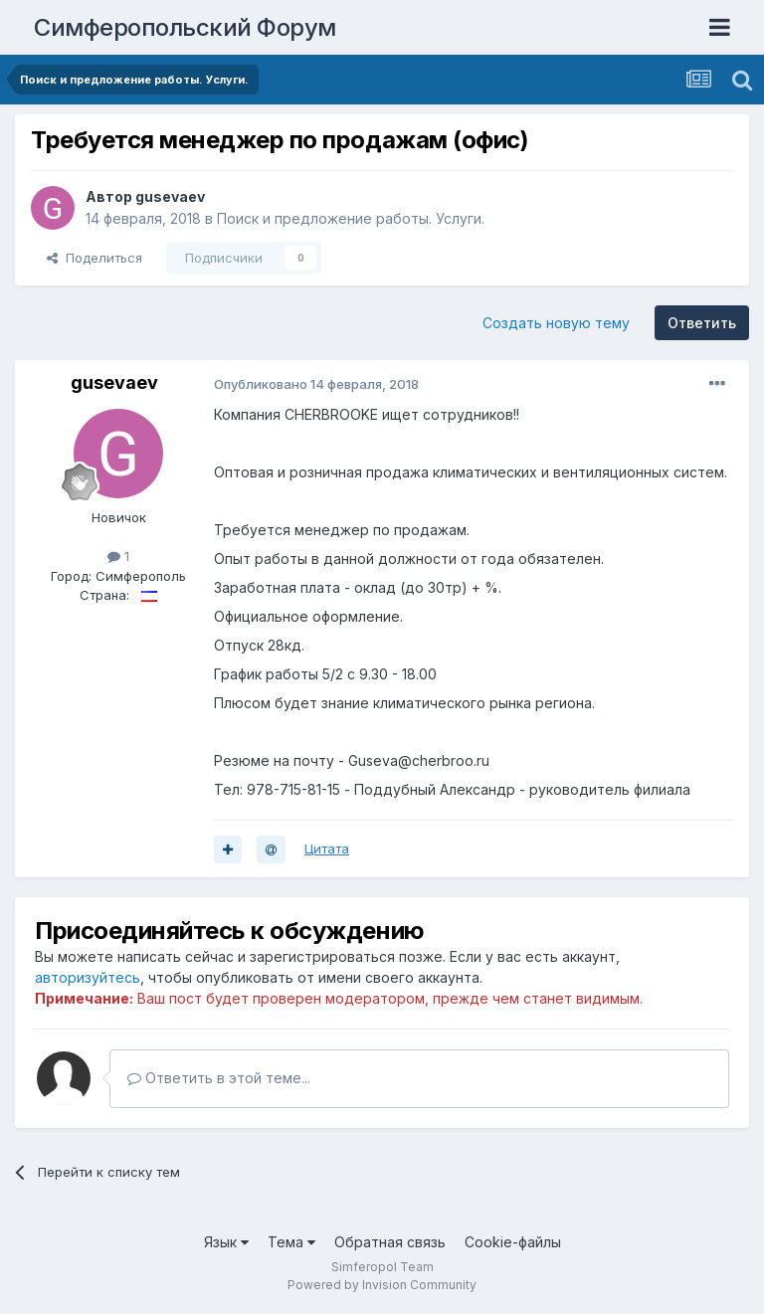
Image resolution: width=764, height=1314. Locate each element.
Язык (226, 1241)
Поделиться (94, 258)
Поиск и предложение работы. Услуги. (350, 218)
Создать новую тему (556, 322)
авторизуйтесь (87, 977)
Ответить (702, 322)
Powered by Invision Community (382, 1284)
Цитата (326, 848)
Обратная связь (390, 1241)
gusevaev (170, 196)
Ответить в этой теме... (218, 1077)
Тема (291, 1241)
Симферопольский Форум (185, 27)
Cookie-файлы (513, 1241)
